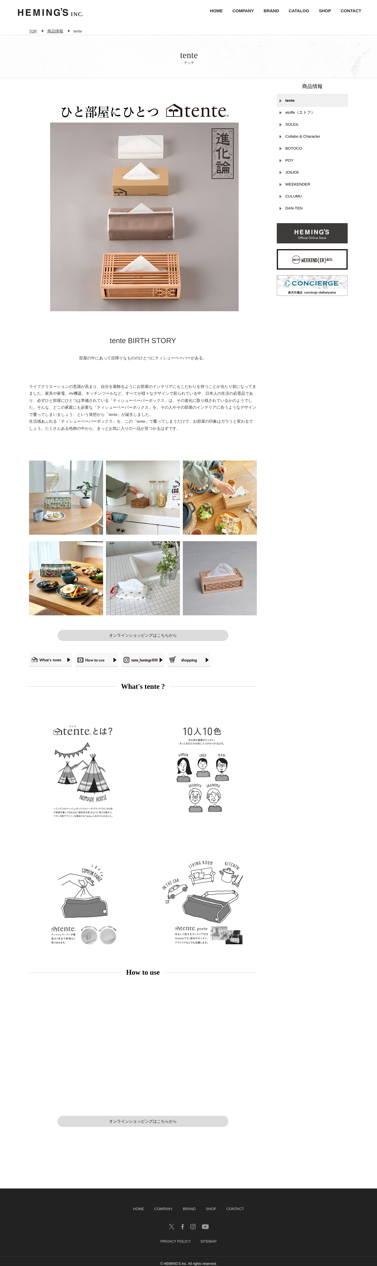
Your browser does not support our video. (143, 1042)
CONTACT (348, 11)
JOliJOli (292, 180)
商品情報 (55, 29)
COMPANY (240, 11)
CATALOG (296, 11)
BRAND (268, 11)
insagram (193, 1222)
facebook (182, 1222)
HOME (213, 11)
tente (289, 108)
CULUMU (293, 204)
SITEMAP (208, 1237)
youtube (205, 1222)
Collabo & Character (302, 144)
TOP (33, 29)
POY (289, 168)
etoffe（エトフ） (300, 120)
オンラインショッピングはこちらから (143, 633)
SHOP (322, 11)
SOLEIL (292, 132)
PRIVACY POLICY (175, 1237)
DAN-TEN (293, 216)
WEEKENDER (297, 192)
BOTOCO (293, 156)
